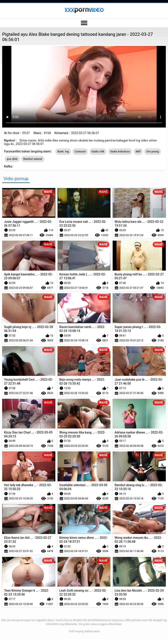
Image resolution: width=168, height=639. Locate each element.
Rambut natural (32, 159)
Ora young (152, 151)
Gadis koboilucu (120, 151)
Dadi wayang (76, 631)
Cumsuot (80, 151)
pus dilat (12, 159)
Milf (138, 151)
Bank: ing (63, 151)
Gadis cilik (98, 151)
